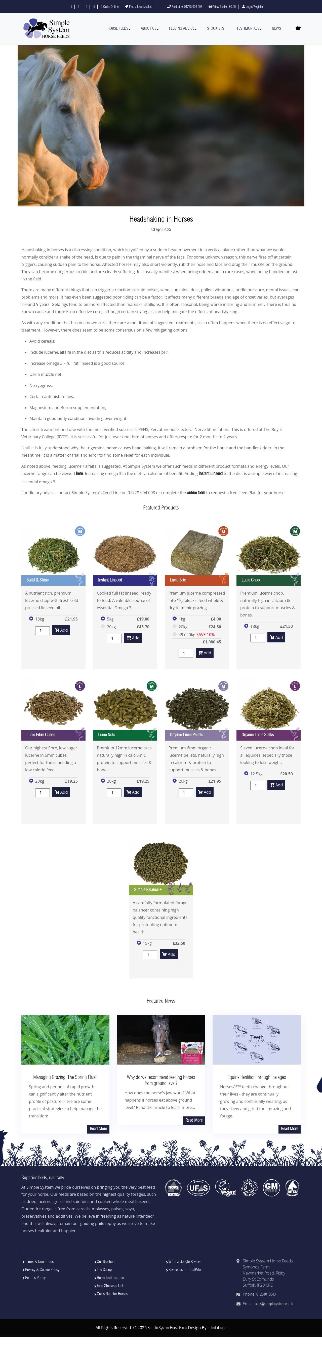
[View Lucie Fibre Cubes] (53, 708)
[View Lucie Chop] (268, 554)
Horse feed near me (110, 1278)
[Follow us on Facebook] (71, 7)
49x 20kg (197, 634)
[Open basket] (298, 28)
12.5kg (256, 774)
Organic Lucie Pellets (186, 735)
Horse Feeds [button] (117, 29)
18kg (39, 619)
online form (196, 493)
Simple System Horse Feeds (167, 1328)
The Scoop (104, 1270)
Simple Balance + (148, 890)
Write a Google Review (184, 1262)
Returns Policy (35, 1278)
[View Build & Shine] (53, 554)
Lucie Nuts (106, 735)
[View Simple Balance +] (161, 863)
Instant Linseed (211, 474)
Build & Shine (37, 580)
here (79, 474)
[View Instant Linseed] (125, 554)
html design (218, 1328)
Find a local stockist (138, 7)
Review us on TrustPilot (185, 1270)
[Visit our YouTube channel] (94, 7)
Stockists (215, 29)
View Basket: (222, 7)
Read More (98, 1129)
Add (61, 630)
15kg (147, 943)
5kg (110, 619)
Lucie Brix (178, 580)
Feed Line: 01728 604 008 (184, 7)
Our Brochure (106, 1262)
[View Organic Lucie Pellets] (197, 708)
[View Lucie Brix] (197, 554)
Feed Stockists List (110, 1286)
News (276, 29)
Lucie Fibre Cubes (40, 735)
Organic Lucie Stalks (258, 735)
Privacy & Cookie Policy (42, 1270)
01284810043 (266, 1295)
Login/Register (252, 7)
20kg (111, 627)
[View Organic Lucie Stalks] (268, 708)
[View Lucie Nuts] (125, 708)
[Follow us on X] (78, 7)
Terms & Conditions (39, 1262)
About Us (148, 29)
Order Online (109, 7)
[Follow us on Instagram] (86, 7)
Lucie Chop (251, 580)
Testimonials (248, 29)
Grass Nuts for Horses (112, 1294)
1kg (182, 619)
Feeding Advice (181, 29)
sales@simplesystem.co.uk (274, 1304)
